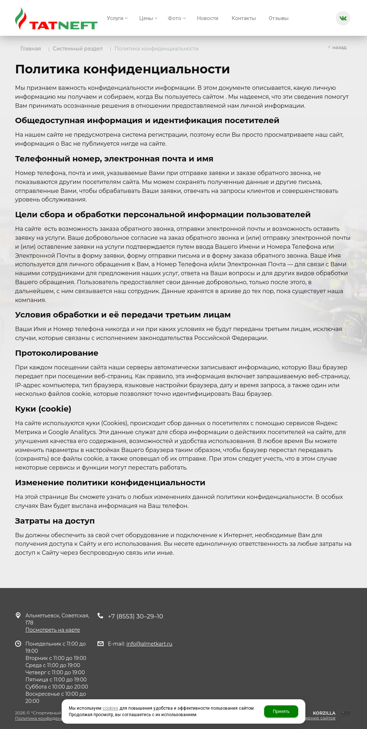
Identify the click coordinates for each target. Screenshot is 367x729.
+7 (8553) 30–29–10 (135, 616)
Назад (339, 47)
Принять (281, 711)
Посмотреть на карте (52, 630)
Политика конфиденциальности (51, 718)
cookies (110, 708)
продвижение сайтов (311, 717)
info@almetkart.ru (149, 644)
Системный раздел (78, 48)
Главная (30, 48)
